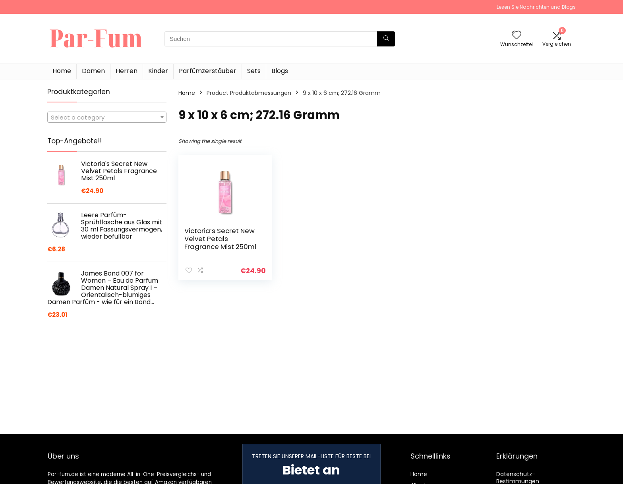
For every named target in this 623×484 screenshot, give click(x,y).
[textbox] (107, 117)
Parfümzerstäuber (207, 70)
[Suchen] (386, 38)
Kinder (158, 70)
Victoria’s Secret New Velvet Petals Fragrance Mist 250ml (220, 238)
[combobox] (106, 117)
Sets (254, 70)
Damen (93, 70)
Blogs (279, 70)
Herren (126, 70)
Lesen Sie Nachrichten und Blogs (536, 7)
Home (61, 70)
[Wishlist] (516, 35)
